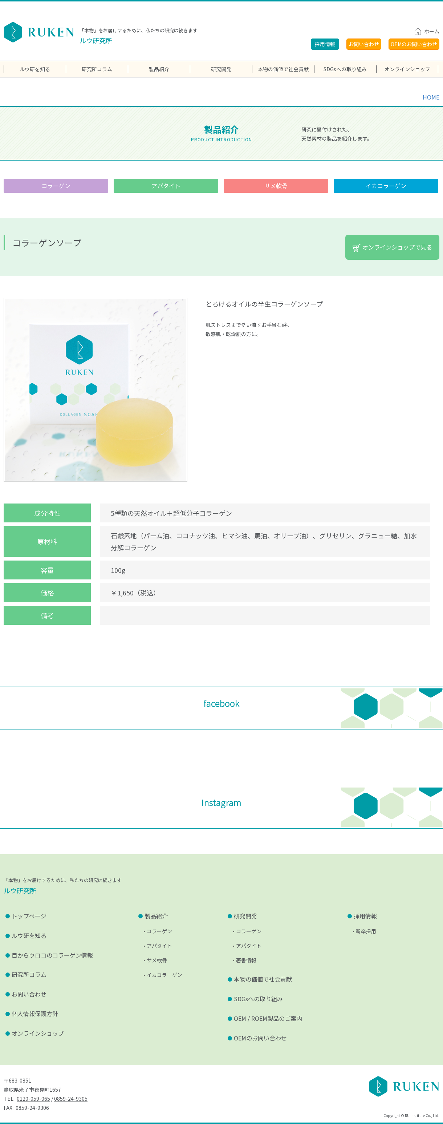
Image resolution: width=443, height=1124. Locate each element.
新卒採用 (366, 931)
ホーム (431, 31)
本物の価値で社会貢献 (283, 69)
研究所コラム (29, 974)
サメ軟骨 (276, 185)
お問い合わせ (364, 44)
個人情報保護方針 (35, 1013)
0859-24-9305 (71, 1098)
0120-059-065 (33, 1098)
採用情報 (325, 44)
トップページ (29, 915)
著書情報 (246, 960)
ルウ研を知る (29, 935)
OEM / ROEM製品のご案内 (268, 1018)
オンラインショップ (38, 1033)
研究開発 (221, 69)
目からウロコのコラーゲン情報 (52, 955)
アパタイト (165, 185)
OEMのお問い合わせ (414, 44)
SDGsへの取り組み (345, 69)
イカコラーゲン (386, 185)
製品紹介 (159, 69)
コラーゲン (55, 185)
